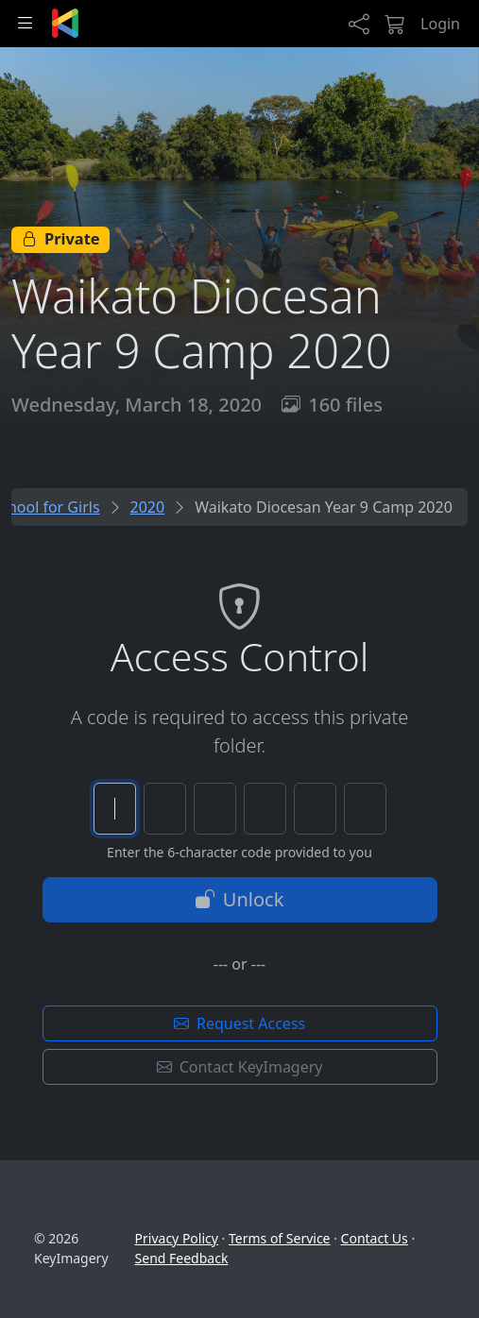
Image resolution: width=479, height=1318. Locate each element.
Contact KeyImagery (240, 1066)
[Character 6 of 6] (365, 809)
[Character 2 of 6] (165, 809)
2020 (147, 507)
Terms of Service (280, 1238)
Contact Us (374, 1238)
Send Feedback (182, 1258)
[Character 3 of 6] (215, 809)
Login (440, 23)
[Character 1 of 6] (115, 809)
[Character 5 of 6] (315, 809)
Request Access (239, 1023)
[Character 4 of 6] (265, 809)
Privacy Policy (176, 1238)
